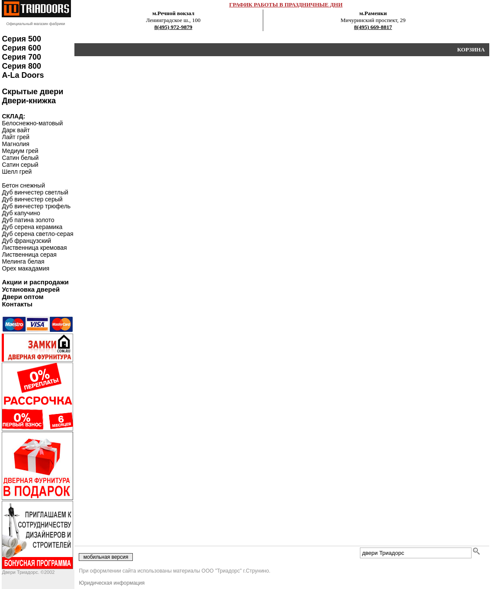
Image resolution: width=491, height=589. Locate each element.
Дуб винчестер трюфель (36, 206)
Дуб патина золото (28, 219)
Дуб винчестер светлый (35, 192)
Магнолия (15, 143)
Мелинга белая (23, 261)
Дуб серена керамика (32, 226)
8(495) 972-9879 (173, 27)
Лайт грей (15, 137)
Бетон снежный (23, 185)
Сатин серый (20, 164)
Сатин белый (20, 157)
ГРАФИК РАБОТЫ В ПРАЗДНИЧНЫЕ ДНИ (286, 4)
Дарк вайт (15, 130)
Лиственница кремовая (34, 247)
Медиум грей (20, 150)
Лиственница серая (29, 254)
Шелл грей (17, 171)
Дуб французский (26, 240)
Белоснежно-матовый (32, 123)
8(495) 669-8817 (373, 27)
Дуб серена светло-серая (37, 233)
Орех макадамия (25, 268)
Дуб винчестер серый (32, 199)
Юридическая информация (111, 583)
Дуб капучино (21, 213)
